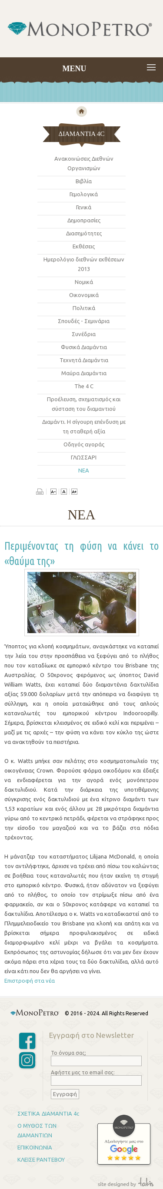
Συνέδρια (84, 334)
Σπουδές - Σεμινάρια (84, 321)
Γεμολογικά (84, 194)
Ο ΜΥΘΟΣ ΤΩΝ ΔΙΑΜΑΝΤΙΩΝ (37, 1130)
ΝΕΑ (83, 470)
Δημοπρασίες (83, 220)
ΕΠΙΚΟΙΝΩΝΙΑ (34, 1147)
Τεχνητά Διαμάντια (84, 360)
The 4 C (83, 386)
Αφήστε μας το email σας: (83, 1072)
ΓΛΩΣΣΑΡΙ (83, 457)
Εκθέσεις (84, 246)
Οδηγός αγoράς (83, 444)
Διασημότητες (84, 233)
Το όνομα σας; (68, 1053)
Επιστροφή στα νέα (29, 981)
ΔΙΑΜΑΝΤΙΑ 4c (60, 1113)
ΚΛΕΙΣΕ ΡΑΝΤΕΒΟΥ (41, 1159)
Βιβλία (84, 181)
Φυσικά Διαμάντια (84, 347)
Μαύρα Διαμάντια (83, 373)
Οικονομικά (84, 295)
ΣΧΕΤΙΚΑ (28, 1113)
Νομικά (84, 282)
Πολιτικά (84, 308)
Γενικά (83, 207)
